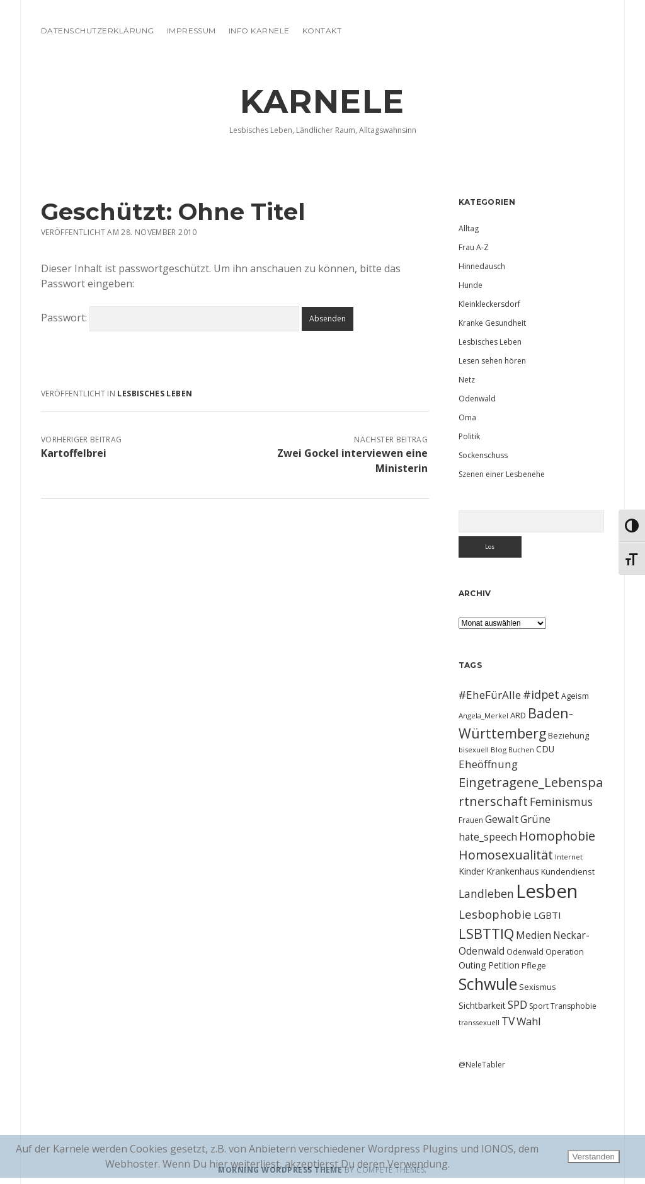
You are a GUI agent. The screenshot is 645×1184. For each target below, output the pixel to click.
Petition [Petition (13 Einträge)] (504, 965)
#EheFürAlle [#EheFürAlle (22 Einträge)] (490, 694)
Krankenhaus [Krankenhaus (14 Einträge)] (512, 871)
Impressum (191, 30)
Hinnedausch (482, 266)
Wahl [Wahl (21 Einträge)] (529, 1021)
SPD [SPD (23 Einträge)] (517, 1004)
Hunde (470, 285)
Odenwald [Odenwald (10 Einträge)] (525, 951)
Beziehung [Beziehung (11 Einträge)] (568, 735)
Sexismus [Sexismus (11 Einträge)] (537, 986)
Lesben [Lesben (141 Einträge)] (547, 891)
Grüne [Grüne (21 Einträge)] (535, 819)
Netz (467, 379)
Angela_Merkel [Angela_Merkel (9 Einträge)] (483, 715)
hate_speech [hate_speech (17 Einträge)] (488, 837)
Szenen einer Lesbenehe (502, 474)
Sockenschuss (483, 455)
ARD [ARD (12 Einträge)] (518, 715)
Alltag (469, 228)
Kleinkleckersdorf (489, 304)
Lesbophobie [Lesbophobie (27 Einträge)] (495, 914)
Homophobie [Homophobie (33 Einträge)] (557, 835)
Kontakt (321, 30)
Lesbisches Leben (154, 393)
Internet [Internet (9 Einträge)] (569, 856)
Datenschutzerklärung (97, 30)
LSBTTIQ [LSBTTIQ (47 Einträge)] (486, 933)
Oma (467, 417)
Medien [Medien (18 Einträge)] (533, 935)
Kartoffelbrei (73, 453)
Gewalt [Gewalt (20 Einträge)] (501, 819)
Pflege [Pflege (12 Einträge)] (534, 965)
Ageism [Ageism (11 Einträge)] (575, 695)
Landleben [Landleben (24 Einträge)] (486, 893)
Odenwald (477, 398)
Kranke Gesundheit (492, 323)
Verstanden (594, 1156)
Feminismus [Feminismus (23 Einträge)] (561, 801)
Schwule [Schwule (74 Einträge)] (488, 983)
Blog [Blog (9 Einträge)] (498, 749)
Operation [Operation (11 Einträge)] (564, 951)
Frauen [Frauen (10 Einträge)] (471, 820)
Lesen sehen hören (492, 360)
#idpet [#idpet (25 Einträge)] (541, 694)
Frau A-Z (474, 247)
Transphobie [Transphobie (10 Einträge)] (573, 1006)
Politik (469, 436)
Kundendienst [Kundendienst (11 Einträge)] (568, 871)
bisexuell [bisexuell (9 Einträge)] (474, 749)
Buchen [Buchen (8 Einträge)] (521, 749)
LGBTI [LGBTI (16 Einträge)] (547, 915)
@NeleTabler (482, 1064)
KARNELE (322, 101)
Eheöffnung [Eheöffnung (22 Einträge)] (488, 764)
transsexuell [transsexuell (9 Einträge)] (479, 1022)
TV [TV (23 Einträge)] (508, 1020)
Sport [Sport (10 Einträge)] (539, 1006)
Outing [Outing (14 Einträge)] (472, 965)
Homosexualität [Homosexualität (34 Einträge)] (506, 854)
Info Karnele (259, 30)
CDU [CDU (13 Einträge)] (545, 749)
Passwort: (170, 318)
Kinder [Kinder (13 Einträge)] (471, 871)
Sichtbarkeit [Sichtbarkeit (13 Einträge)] (482, 1005)
